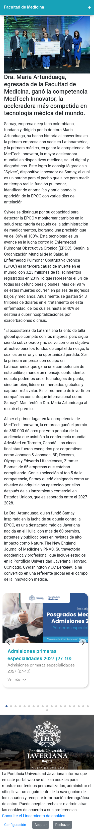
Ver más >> (17, 679)
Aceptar (41, 825)
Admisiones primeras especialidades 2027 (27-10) (39, 655)
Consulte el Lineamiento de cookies (33, 815)
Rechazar (62, 825)
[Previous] (9, 642)
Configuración (15, 825)
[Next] (82, 642)
